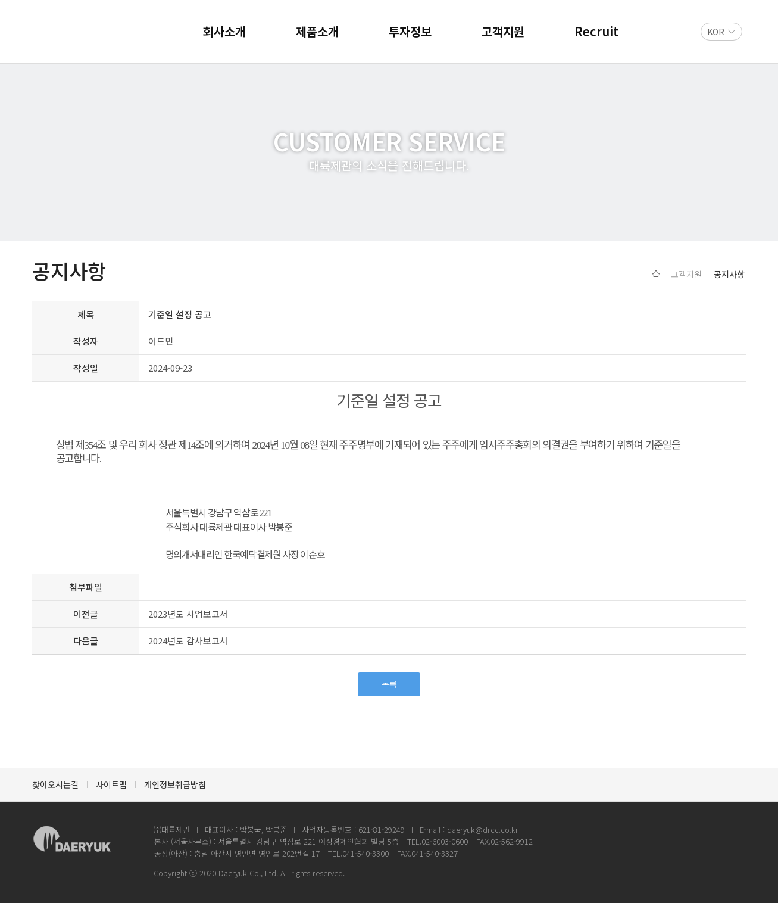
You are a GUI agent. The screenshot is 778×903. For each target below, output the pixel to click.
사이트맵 (111, 784)
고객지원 (503, 31)
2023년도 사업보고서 (188, 614)
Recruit (596, 31)
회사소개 (224, 31)
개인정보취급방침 (175, 784)
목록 (389, 684)
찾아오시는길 (55, 784)
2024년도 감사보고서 (188, 640)
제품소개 (317, 31)
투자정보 (410, 31)
